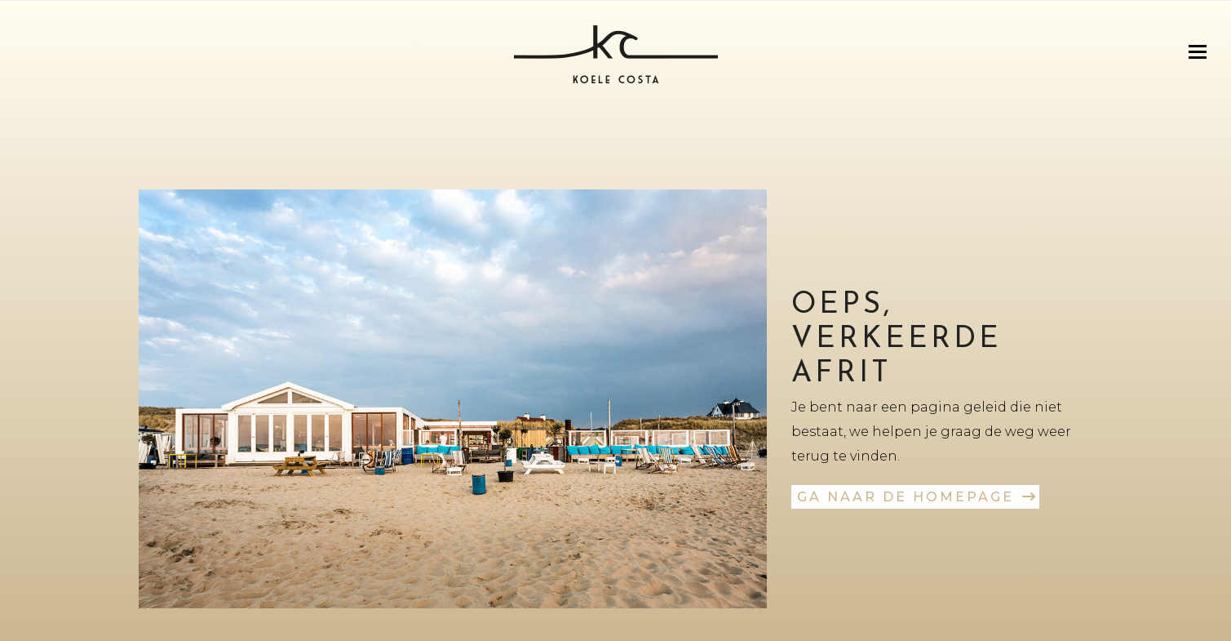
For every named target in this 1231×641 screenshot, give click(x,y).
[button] (1198, 52)
